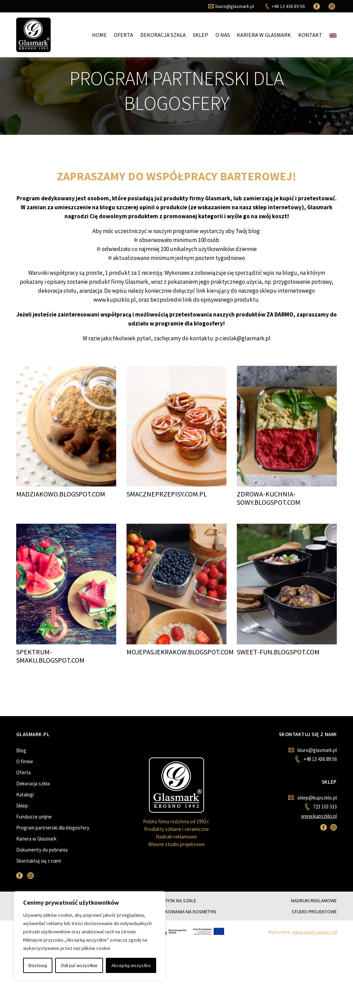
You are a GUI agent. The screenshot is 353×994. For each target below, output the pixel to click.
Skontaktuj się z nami (38, 860)
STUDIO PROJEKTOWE (314, 911)
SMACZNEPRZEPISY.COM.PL (167, 494)
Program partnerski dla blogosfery (52, 827)
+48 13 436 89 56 (315, 759)
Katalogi (25, 794)
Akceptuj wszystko (131, 965)
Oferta (123, 34)
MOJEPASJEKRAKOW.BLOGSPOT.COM (180, 651)
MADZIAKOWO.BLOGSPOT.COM (60, 494)
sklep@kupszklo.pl (312, 797)
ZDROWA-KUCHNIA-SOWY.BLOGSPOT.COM (268, 498)
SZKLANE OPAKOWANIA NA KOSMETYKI (176, 911)
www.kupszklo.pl (319, 816)
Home (99, 34)
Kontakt (310, 34)
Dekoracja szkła (163, 34)
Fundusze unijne (34, 816)
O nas (222, 34)
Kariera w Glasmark (264, 34)
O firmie (24, 761)
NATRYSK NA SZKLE (176, 900)
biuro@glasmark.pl (313, 750)
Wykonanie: (302, 932)
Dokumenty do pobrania (42, 849)
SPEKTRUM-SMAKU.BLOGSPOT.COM (50, 655)
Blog (21, 750)
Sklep (200, 34)
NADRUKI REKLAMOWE (314, 900)
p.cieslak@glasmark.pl (243, 338)
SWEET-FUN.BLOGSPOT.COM (278, 651)
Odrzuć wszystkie (79, 965)
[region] (89, 935)
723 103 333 (320, 806)
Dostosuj (38, 965)
